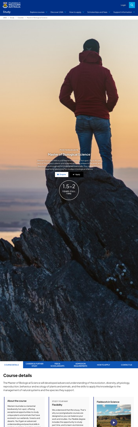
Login (123, 5)
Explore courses (37, 12)
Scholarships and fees (97, 12)
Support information (122, 12)
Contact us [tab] (126, 365)
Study (12, 18)
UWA (5, 18)
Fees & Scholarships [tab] (57, 364)
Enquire (63, 174)
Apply (77, 174)
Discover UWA (57, 12)
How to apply (75, 12)
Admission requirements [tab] (80, 364)
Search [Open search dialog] (132, 5)
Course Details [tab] (11, 365)
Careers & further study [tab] (34, 364)
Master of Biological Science (37, 18)
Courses (21, 18)
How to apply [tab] (103, 365)
